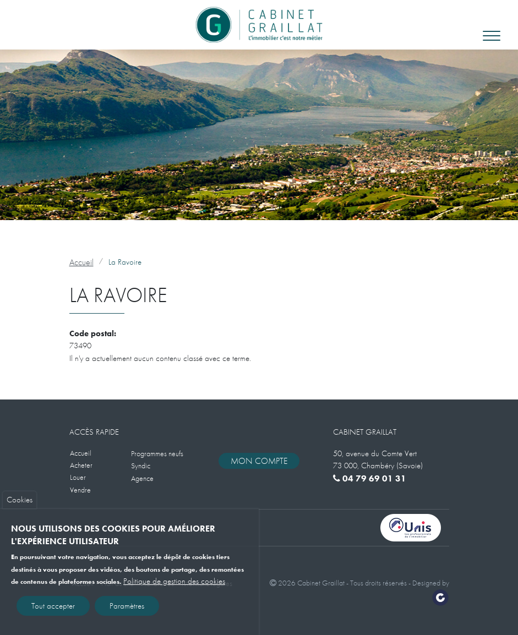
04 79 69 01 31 (369, 478)
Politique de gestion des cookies (174, 586)
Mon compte (259, 461)
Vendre (80, 490)
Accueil (81, 262)
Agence (142, 478)
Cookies (19, 504)
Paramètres (127, 610)
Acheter (81, 465)
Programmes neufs (157, 453)
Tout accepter (53, 610)
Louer (78, 477)
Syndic (140, 465)
